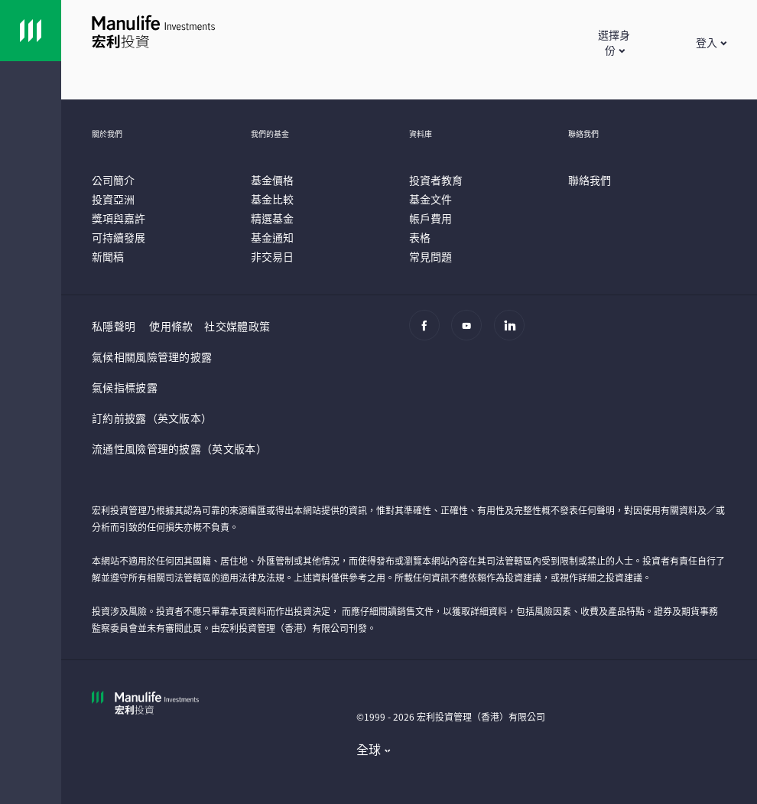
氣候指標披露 (125, 387)
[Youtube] (470, 333)
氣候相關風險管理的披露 (152, 356)
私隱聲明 (113, 326)
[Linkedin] (513, 333)
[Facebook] (428, 333)
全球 (369, 749)
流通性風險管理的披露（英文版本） (179, 448)
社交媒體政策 (237, 326)
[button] (614, 42)
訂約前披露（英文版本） (152, 417)
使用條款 (171, 326)
